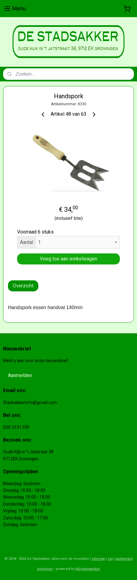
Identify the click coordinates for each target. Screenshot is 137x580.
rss (110, 559)
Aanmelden (20, 375)
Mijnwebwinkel (88, 569)
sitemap (98, 559)
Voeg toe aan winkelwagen (68, 259)
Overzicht (23, 286)
